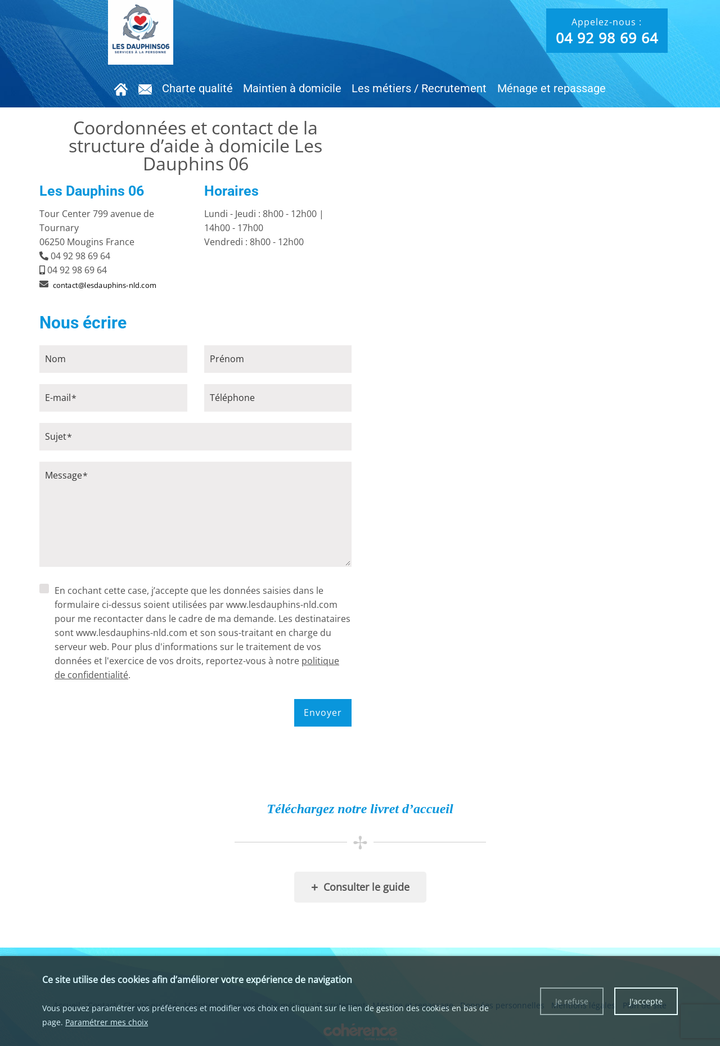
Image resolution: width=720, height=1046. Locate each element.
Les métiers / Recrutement (417, 88)
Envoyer (323, 712)
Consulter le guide (360, 887)
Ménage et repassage (548, 88)
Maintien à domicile (291, 88)
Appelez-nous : (607, 31)
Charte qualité (198, 88)
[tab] (195, 242)
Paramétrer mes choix (106, 1022)
